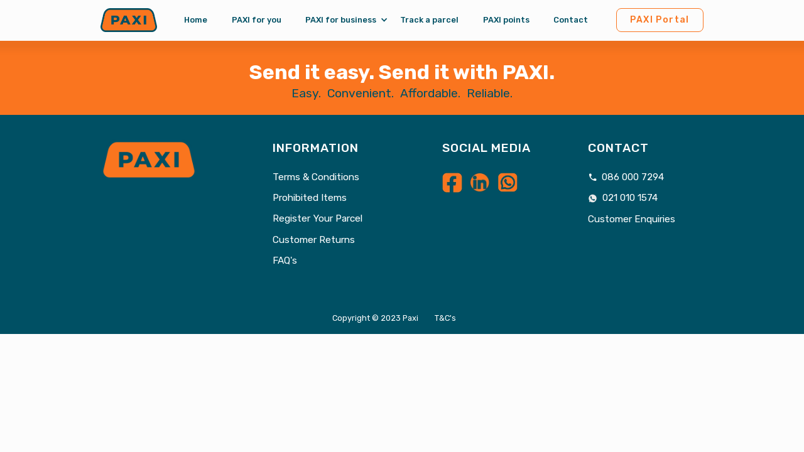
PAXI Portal (660, 19)
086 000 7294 (626, 177)
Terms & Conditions (316, 177)
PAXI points (506, 19)
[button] (340, 20)
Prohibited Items (310, 198)
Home (195, 19)
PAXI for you (256, 19)
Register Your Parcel (317, 218)
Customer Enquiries (631, 219)
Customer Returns (314, 240)
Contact (570, 19)
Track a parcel (429, 19)
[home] (128, 20)
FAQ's (285, 261)
